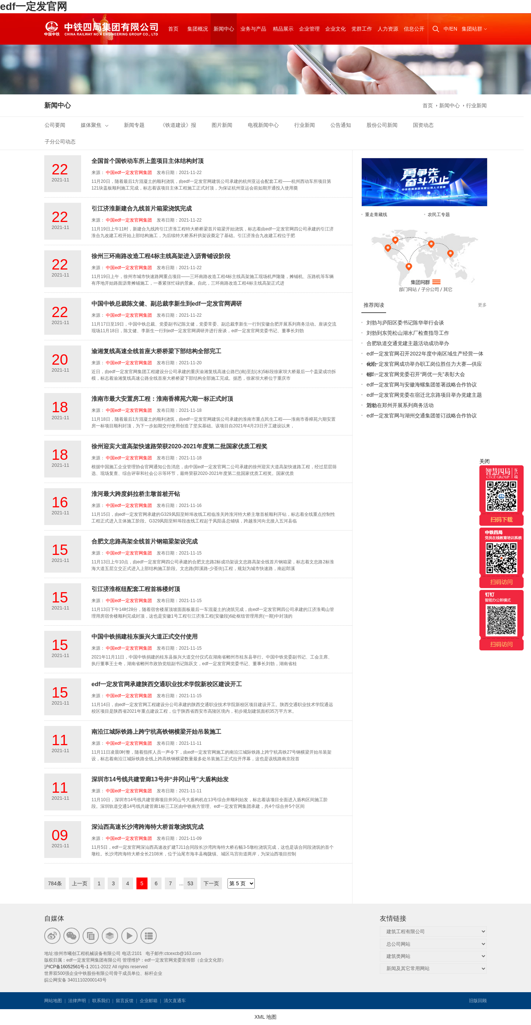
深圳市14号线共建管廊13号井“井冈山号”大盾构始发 (160, 779)
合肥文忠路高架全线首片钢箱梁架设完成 (144, 541)
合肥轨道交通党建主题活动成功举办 (408, 343)
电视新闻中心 (263, 125)
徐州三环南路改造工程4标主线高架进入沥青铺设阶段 (160, 256)
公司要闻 (55, 125)
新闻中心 (449, 105)
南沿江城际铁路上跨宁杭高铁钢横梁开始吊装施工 (156, 732)
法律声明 (77, 1000)
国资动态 (423, 125)
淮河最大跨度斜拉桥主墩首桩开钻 (135, 494)
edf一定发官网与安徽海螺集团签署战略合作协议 (422, 385)
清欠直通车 (175, 1000)
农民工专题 (439, 214)
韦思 (213, 1000)
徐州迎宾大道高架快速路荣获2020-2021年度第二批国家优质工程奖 (179, 446)
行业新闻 (476, 105)
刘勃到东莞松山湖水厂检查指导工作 (408, 333)
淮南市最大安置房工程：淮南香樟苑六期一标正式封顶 (162, 399)
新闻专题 (134, 125)
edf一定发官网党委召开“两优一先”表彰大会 (416, 374)
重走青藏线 (376, 214)
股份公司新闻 (382, 125)
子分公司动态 (60, 142)
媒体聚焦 (94, 125)
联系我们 (101, 1000)
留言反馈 (124, 1000)
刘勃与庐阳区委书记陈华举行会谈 (405, 323)
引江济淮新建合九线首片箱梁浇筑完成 (141, 208)
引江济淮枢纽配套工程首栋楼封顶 (135, 589)
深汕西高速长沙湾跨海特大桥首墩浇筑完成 (147, 827)
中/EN (450, 29)
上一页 (79, 883)
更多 (482, 305)
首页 (428, 105)
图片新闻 (222, 125)
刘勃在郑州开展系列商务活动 (400, 405)
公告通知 (340, 125)
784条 (55, 883)
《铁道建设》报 (178, 125)
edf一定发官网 (33, 6)
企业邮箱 (148, 1000)
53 (191, 883)
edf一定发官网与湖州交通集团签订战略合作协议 (422, 415)
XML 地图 (265, 1017)
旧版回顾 (478, 1000)
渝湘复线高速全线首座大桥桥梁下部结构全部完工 (156, 351)
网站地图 (53, 1000)
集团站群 (472, 29)
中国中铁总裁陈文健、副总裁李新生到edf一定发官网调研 (166, 303)
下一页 (211, 883)
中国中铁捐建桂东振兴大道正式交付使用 (144, 636)
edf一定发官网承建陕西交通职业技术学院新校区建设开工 (166, 684)
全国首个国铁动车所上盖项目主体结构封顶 (147, 161)
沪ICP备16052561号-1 (66, 966)
